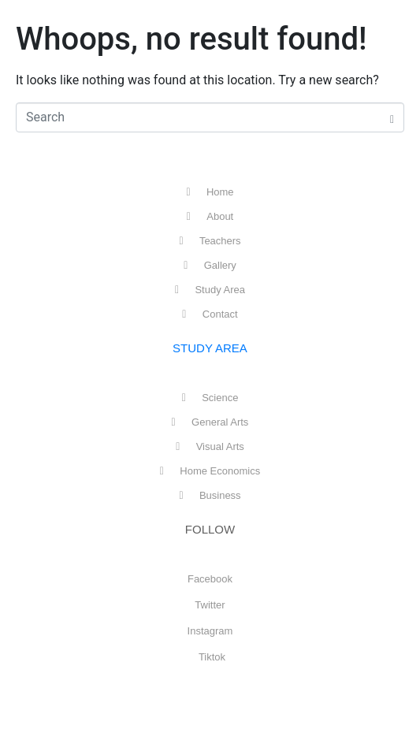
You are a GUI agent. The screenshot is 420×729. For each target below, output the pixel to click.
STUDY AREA (210, 348)
